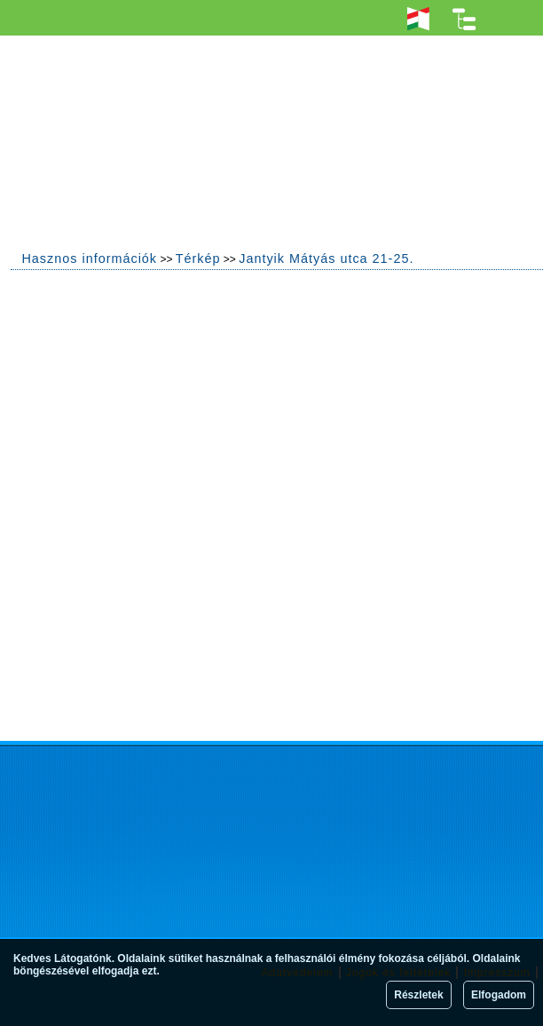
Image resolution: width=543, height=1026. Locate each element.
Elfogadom (498, 995)
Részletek (418, 995)
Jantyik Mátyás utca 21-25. (326, 258)
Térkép (198, 258)
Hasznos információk (89, 258)
